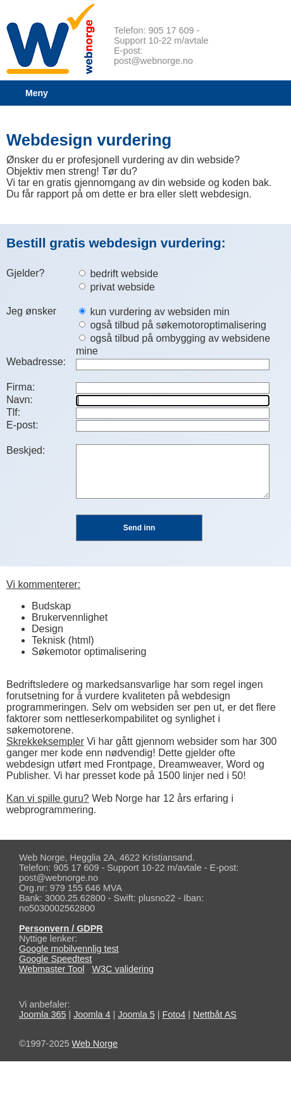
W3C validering (123, 969)
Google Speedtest (55, 959)
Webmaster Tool (51, 969)
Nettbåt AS (215, 1014)
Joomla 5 (136, 1014)
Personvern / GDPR (61, 928)
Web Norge (94, 1044)
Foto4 (173, 1014)
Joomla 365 (42, 1014)
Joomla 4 (91, 1014)
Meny (36, 93)
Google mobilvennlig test (69, 949)
